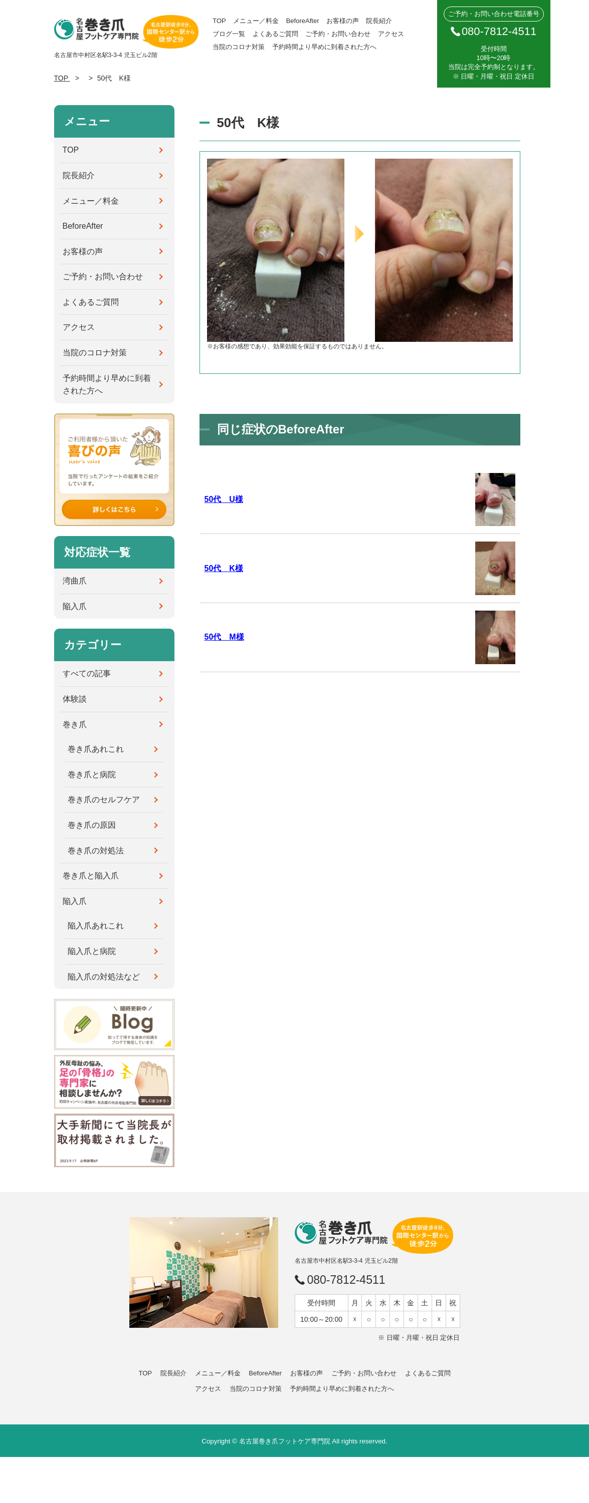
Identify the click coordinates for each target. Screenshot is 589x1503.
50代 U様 (224, 499)
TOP (219, 21)
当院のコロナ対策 (239, 47)
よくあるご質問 (275, 34)
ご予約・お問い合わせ (337, 34)
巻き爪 (75, 724)
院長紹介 (379, 21)
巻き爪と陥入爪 (91, 875)
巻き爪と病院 (92, 774)
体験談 (75, 699)
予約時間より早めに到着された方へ (324, 47)
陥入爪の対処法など (104, 976)
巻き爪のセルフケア (104, 799)
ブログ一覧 (229, 34)
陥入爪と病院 (92, 951)
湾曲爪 (75, 581)
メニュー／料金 (256, 21)
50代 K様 (224, 568)
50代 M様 (224, 637)
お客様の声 (342, 21)
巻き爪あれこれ (96, 749)
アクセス (391, 34)
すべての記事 (87, 673)
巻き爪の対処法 (96, 850)
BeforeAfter (302, 21)
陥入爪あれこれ (96, 925)
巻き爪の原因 (92, 825)
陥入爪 (75, 606)
